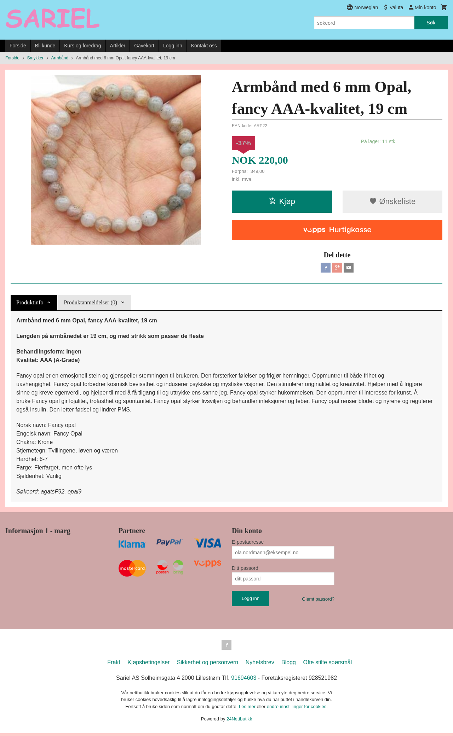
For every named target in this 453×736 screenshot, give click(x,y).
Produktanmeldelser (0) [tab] (90, 304)
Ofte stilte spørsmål (327, 665)
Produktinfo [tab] (29, 304)
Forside (18, 45)
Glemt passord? (318, 600)
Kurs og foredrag (82, 45)
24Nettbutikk (239, 721)
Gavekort (144, 45)
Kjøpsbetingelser (148, 665)
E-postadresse (248, 543)
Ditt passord (245, 569)
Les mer (248, 709)
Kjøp (282, 201)
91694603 (243, 681)
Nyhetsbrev (260, 665)
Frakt (113, 665)
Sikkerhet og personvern (207, 665)
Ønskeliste (392, 201)
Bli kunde (45, 45)
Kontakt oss (204, 45)
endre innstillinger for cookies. (297, 709)
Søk (430, 22)
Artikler (118, 45)
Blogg (288, 665)
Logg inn (172, 45)
